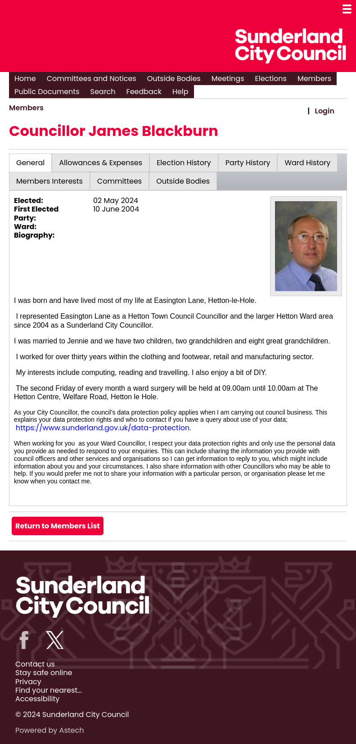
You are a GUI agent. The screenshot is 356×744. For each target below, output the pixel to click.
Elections (271, 78)
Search (103, 91)
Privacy (28, 681)
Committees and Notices (91, 78)
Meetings (228, 78)
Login (324, 111)
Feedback (144, 91)
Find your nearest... (48, 690)
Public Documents (47, 91)
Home (25, 78)
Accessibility (37, 698)
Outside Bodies (174, 78)
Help (180, 91)
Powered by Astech (49, 730)
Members (314, 78)
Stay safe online (43, 672)
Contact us (35, 664)
